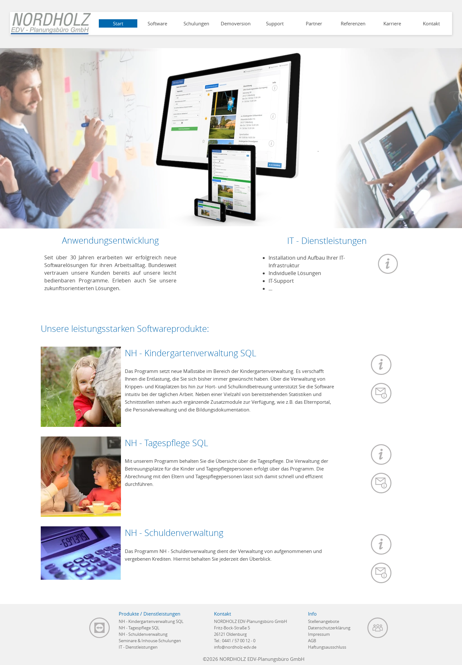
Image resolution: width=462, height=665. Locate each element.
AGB (312, 640)
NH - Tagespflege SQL (139, 628)
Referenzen (353, 24)
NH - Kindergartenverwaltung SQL (151, 621)
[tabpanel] (327, 275)
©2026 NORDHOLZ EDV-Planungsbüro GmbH (253, 659)
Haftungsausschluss (327, 647)
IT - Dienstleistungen (138, 647)
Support (275, 24)
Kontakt (431, 24)
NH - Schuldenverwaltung (143, 634)
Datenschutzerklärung (329, 628)
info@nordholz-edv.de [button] (235, 647)
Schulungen (196, 24)
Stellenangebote (323, 621)
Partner (314, 24)
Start (118, 24)
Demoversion (236, 24)
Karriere (392, 24)
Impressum (319, 634)
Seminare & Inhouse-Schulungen (150, 640)
